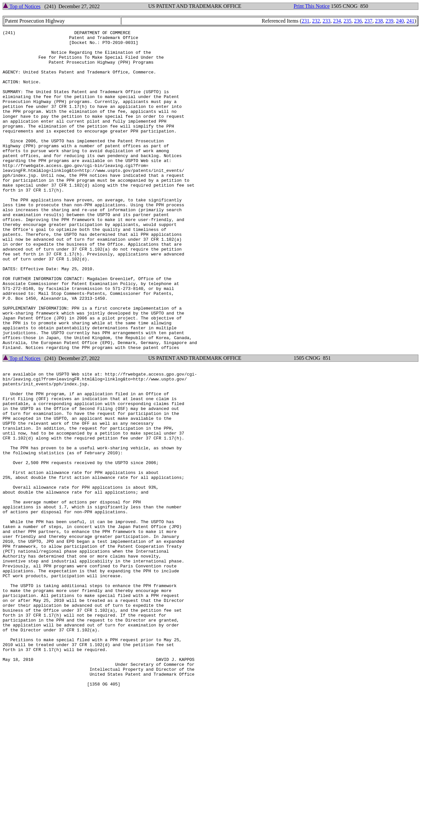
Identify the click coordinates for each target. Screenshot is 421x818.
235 (347, 21)
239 (389, 21)
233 (327, 21)
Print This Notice (311, 6)
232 (316, 21)
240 (400, 21)
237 (368, 21)
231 (306, 21)
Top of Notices (22, 6)
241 (410, 21)
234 (337, 21)
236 (358, 21)
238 (379, 21)
